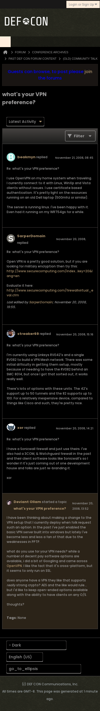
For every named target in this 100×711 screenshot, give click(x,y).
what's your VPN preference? (40, 508)
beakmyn (26, 157)
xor (20, 427)
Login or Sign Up (83, 4)
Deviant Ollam (27, 501)
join (88, 72)
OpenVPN (14, 565)
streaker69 (28, 333)
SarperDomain (31, 236)
